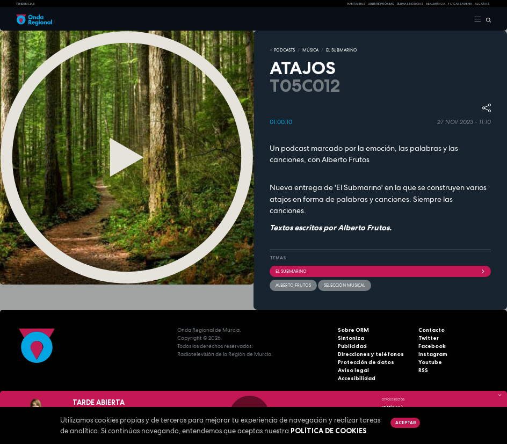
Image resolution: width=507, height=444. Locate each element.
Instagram (432, 354)
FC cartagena (460, 4)
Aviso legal (353, 370)
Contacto (431, 329)
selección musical (344, 285)
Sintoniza (351, 337)
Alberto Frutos (293, 285)
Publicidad (352, 346)
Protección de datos (366, 362)
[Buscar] (486, 19)
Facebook (432, 346)
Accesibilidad (356, 378)
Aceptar (405, 422)
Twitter (428, 337)
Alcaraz (482, 4)
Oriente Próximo (381, 4)
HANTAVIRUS (356, 4)
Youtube (430, 362)
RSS (423, 370)
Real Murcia (435, 4)
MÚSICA (310, 50)
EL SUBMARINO (341, 50)
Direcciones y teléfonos (371, 354)
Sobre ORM (353, 329)
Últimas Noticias (410, 4)
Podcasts (284, 50)
